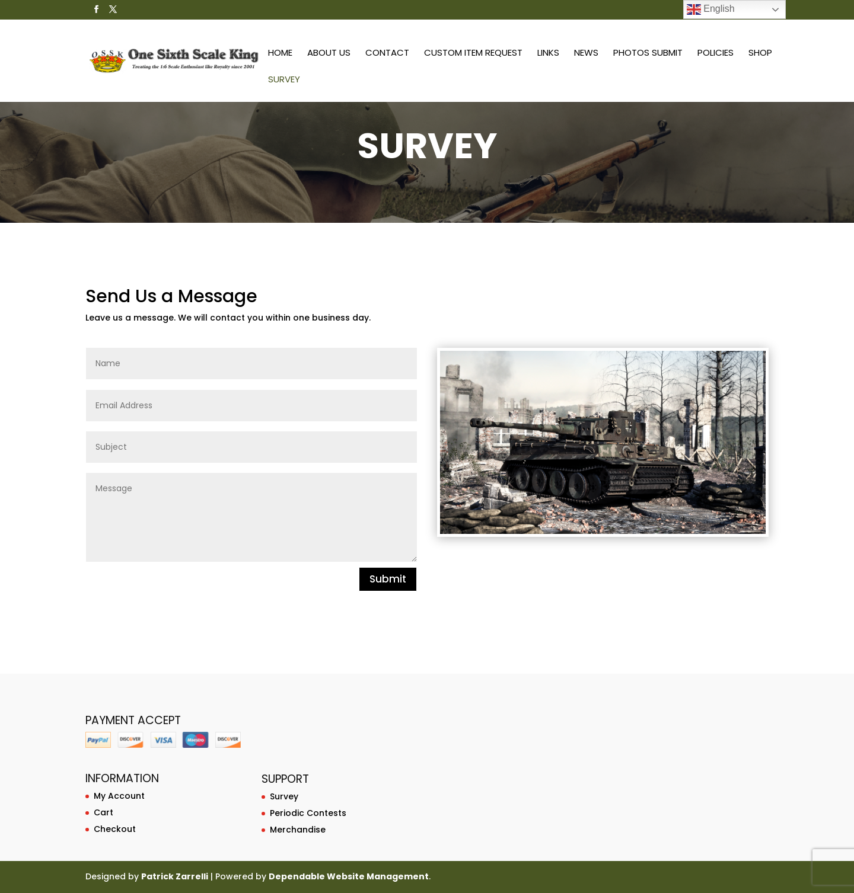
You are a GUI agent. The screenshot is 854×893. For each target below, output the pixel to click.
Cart (103, 812)
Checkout (115, 829)
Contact (387, 54)
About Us (328, 54)
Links (548, 54)
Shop (760, 54)
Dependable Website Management (349, 876)
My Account (119, 796)
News (585, 54)
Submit (387, 579)
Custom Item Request (472, 54)
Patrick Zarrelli (174, 876)
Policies (715, 54)
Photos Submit (647, 54)
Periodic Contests (308, 813)
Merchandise (298, 830)
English (711, 9)
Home (279, 54)
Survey (802, 54)
